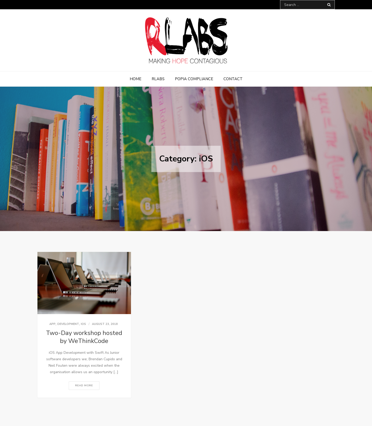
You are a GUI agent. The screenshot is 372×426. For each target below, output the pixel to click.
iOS (83, 324)
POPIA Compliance (194, 78)
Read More (84, 385)
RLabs (158, 78)
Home (135, 78)
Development (68, 324)
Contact (233, 78)
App (52, 324)
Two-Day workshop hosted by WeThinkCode (84, 337)
